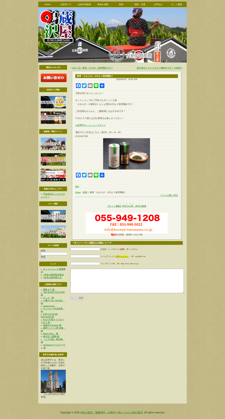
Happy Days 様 (50, 334)
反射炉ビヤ (65, 4)
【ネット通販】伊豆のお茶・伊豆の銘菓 (126, 206)
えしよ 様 (48, 298)
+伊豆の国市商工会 (52, 277)
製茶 (121, 4)
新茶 (77, 187)
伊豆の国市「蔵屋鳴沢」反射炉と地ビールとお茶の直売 (111, 412)
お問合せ (158, 4)
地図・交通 (139, 4)
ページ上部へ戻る (169, 195)
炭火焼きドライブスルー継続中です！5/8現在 (159, 68)
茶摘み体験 (102, 4)
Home (47, 4)
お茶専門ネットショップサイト (90, 125)
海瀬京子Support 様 (52, 325)
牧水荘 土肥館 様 (51, 336)
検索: (43, 251)
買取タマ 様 (49, 289)
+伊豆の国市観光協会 (53, 275)
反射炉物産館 (84, 4)
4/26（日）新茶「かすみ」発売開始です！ (92, 68)
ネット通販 (176, 4)
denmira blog (49, 306)
